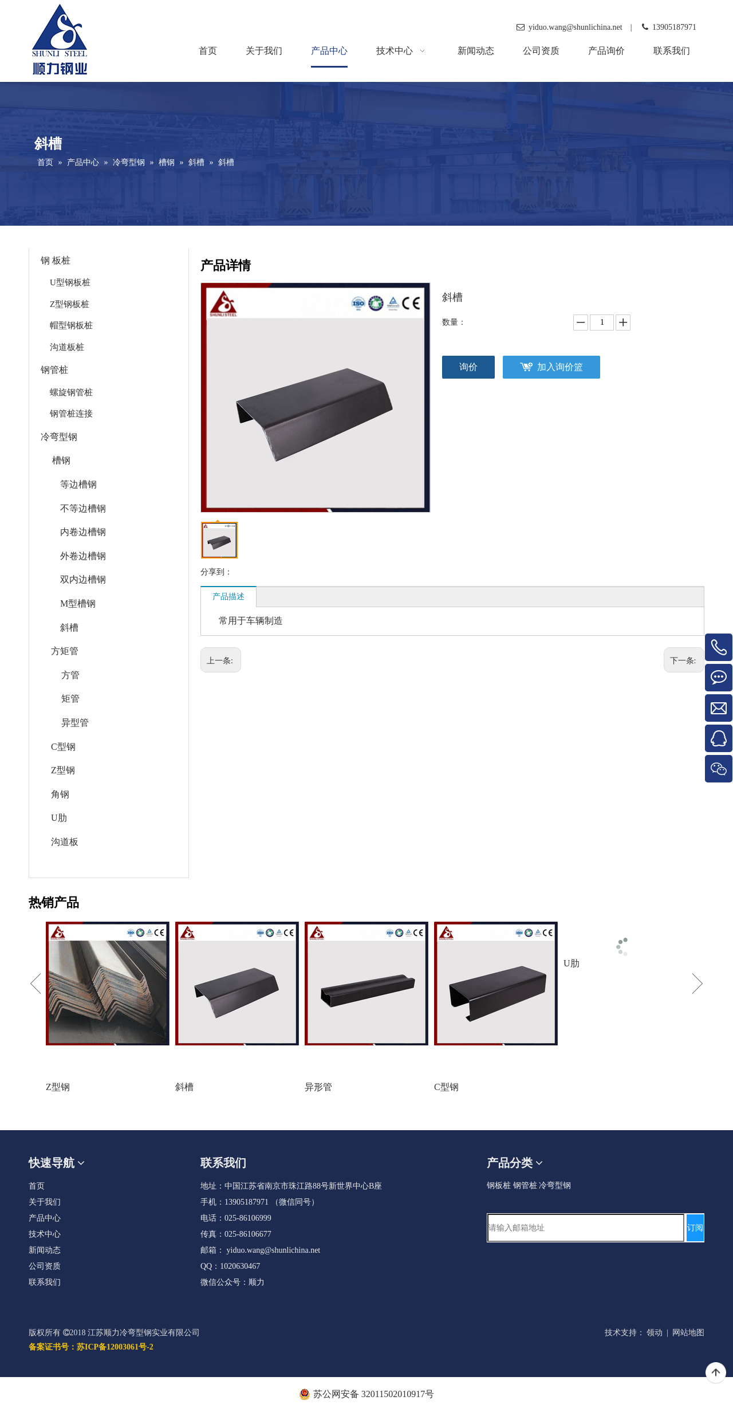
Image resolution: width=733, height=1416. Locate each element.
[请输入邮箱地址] (585, 1228)
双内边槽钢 (83, 579)
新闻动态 (45, 1250)
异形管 (318, 1087)
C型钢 (63, 747)
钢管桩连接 (71, 413)
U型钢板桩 (70, 282)
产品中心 (45, 1218)
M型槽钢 (78, 603)
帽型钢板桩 (71, 325)
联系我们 (45, 1282)
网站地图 (688, 1332)
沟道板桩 (67, 347)
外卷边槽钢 (83, 556)
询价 (468, 367)
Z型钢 (63, 770)
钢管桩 (54, 370)
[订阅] (695, 1227)
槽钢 (61, 460)
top (716, 1373)
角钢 (60, 794)
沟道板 (64, 842)
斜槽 (69, 627)
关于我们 (45, 1202)
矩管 (70, 698)
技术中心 (45, 1234)
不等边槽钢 (83, 508)
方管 (70, 675)
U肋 (59, 818)
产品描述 (228, 596)
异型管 (75, 722)
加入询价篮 (560, 367)
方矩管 (64, 651)
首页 (37, 1186)
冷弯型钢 (59, 437)
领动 (655, 1332)
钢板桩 (499, 1185)
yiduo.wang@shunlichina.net (274, 1250)
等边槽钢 (78, 484)
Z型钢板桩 (69, 304)
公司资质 (45, 1266)
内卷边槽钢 (83, 532)
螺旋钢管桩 (71, 392)
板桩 (61, 260)
